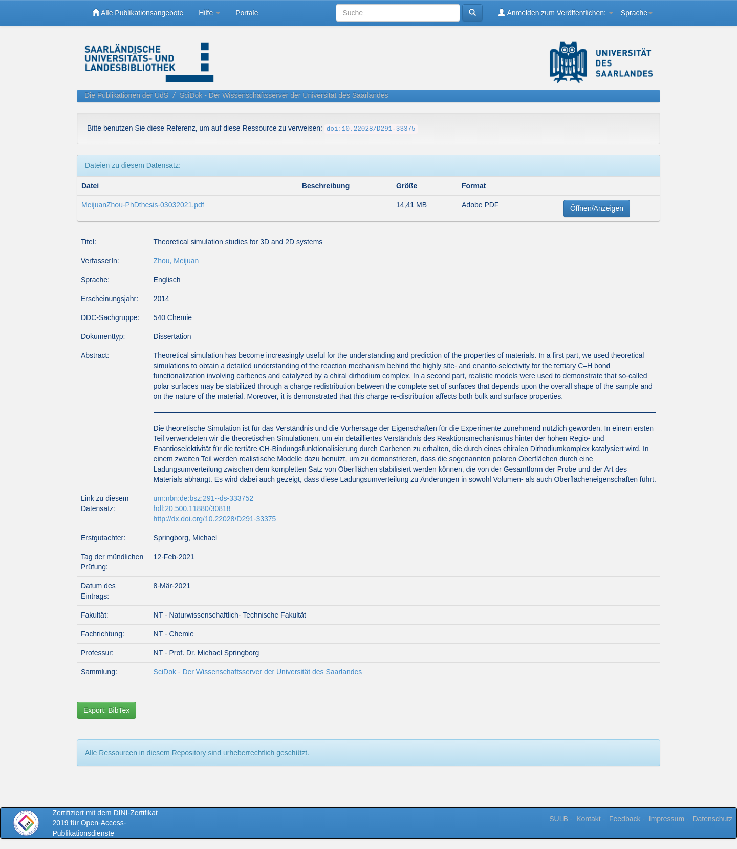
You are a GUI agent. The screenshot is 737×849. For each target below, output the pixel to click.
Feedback (624, 819)
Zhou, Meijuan (176, 261)
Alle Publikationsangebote (137, 12)
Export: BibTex (106, 710)
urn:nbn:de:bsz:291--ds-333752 (203, 498)
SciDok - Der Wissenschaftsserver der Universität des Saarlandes (284, 95)
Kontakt (588, 819)
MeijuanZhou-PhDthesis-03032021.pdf (142, 205)
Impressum (666, 819)
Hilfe (209, 13)
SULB (558, 819)
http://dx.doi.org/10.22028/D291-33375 (215, 519)
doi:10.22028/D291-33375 (371, 129)
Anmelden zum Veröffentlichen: (555, 12)
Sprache (637, 13)
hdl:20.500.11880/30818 (192, 508)
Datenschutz (712, 819)
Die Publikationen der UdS (126, 95)
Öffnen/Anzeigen (596, 208)
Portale (246, 13)
